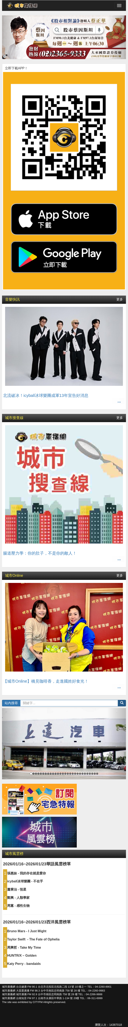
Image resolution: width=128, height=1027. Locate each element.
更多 (119, 299)
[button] (122, 703)
